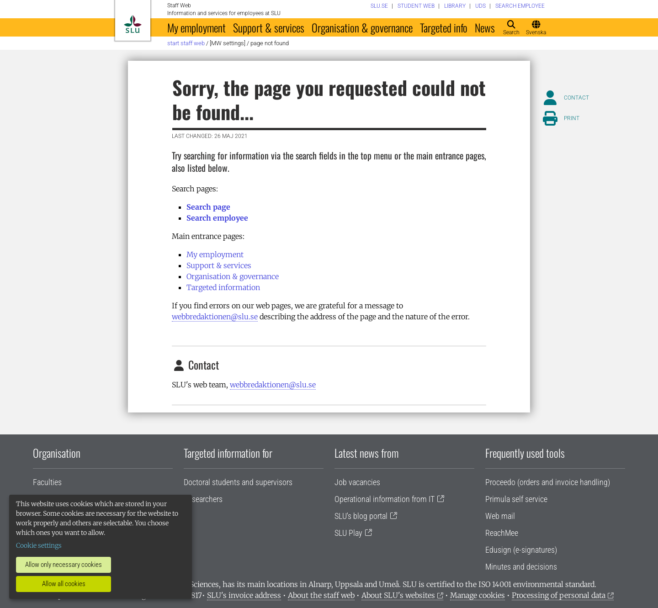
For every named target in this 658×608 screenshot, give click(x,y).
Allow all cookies (63, 584)
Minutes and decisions (521, 566)
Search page (208, 206)
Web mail (500, 516)
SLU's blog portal (360, 516)
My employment (196, 27)
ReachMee (501, 533)
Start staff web (186, 43)
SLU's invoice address (244, 595)
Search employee (217, 217)
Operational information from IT (384, 499)
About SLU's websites (398, 595)
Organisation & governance (362, 27)
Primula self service (516, 499)
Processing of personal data (558, 595)
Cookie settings (39, 545)
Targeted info (443, 27)
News (485, 27)
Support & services (268, 27)
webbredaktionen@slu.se (215, 316)
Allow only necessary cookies (63, 564)
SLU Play (348, 533)
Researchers (203, 499)
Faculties (47, 482)
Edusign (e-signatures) (521, 550)
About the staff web (321, 595)
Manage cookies (477, 595)
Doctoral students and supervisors (238, 482)
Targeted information (223, 287)
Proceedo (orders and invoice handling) (547, 482)
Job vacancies (357, 482)
